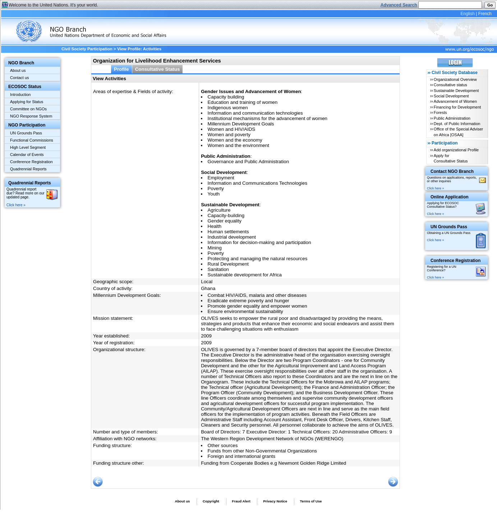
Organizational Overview (455, 79)
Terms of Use (311, 501)
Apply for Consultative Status (451, 158)
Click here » (16, 205)
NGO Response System (31, 116)
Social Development (451, 96)
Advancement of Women (455, 101)
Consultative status (450, 85)
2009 (206, 336)
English (467, 13)
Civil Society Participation (86, 49)
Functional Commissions (31, 140)
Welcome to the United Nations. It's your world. (53, 5)
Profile (121, 69)
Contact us (19, 77)
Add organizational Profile (456, 150)
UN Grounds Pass (26, 133)
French (485, 13)
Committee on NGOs (28, 109)
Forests (440, 112)
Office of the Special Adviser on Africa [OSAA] (458, 132)
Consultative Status (157, 69)
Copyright (211, 501)
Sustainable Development (456, 90)
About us (18, 70)
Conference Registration (31, 162)
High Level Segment (28, 147)
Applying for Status (26, 102)
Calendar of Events (27, 154)
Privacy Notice (275, 501)
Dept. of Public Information (457, 123)
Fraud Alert (241, 501)
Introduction (20, 94)
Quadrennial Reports (28, 169)
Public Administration (452, 118)
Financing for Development (457, 107)
